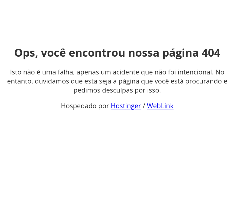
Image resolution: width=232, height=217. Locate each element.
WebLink (160, 105)
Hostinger (126, 105)
